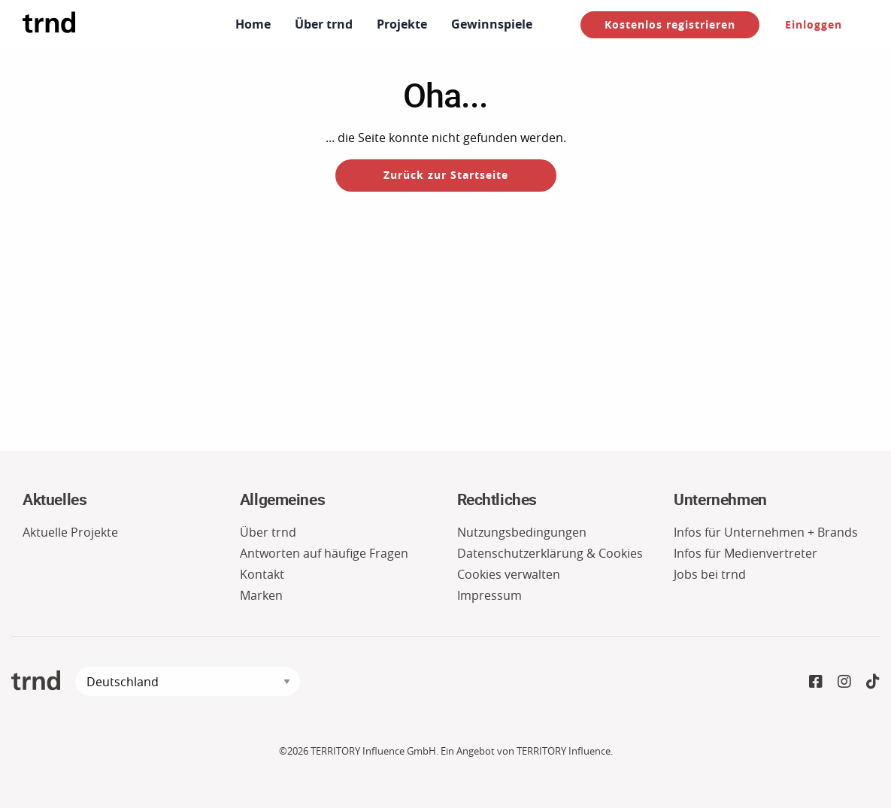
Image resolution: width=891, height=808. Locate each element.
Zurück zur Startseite (445, 175)
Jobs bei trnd (710, 574)
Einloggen (813, 24)
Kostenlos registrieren (670, 24)
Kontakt (262, 574)
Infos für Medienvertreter (745, 553)
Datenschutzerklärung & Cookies (550, 553)
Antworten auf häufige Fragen (324, 553)
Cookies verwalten (508, 574)
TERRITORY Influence (564, 751)
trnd (35, 680)
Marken (261, 595)
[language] (187, 681)
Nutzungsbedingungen (521, 532)
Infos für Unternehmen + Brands (766, 532)
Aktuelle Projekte (70, 532)
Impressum (489, 595)
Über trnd (268, 532)
